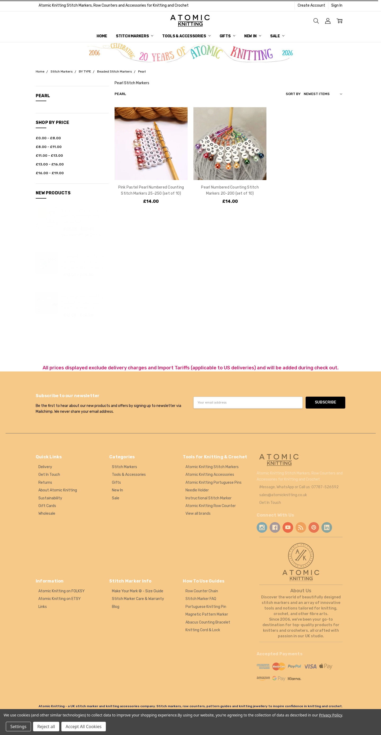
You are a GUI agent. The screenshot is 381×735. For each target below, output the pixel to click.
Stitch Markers (134, 36)
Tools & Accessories (186, 36)
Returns (45, 482)
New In (252, 36)
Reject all (46, 726)
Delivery (45, 467)
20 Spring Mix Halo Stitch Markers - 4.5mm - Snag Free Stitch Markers (82, 302)
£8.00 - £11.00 (49, 147)
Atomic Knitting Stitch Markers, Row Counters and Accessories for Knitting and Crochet (114, 5)
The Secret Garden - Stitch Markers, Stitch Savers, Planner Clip (84, 216)
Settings (18, 726)
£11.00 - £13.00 (49, 156)
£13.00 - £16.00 (50, 164)
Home (102, 36)
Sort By (293, 94)
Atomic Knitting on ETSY (59, 599)
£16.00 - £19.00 (50, 173)
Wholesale (46, 513)
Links (42, 606)
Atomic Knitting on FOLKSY (61, 591)
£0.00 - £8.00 (48, 138)
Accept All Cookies (84, 726)
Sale (277, 36)
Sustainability (50, 498)
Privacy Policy (330, 715)
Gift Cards (47, 506)
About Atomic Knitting (57, 490)
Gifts (227, 36)
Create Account (311, 5)
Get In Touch (49, 474)
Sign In (336, 5)
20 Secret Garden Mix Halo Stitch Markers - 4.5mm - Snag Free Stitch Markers (83, 262)
